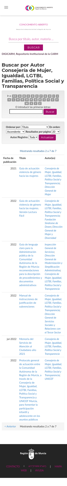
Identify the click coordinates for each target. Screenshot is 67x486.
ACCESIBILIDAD (37, 466)
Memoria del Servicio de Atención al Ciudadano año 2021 (27, 346)
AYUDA (39, 470)
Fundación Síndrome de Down (51, 223)
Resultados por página (38, 131)
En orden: (54, 126)
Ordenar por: (13, 126)
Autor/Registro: (19, 137)
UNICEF (49, 378)
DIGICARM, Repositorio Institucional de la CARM (30, 53)
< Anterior (10, 150)
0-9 (14, 96)
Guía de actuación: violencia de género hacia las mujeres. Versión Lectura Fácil (30, 208)
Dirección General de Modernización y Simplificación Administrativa (53, 263)
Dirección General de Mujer (50, 190)
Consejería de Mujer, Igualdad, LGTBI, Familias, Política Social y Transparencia (53, 176)
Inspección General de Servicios (50, 248)
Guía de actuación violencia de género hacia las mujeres (30, 172)
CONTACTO (13, 466)
